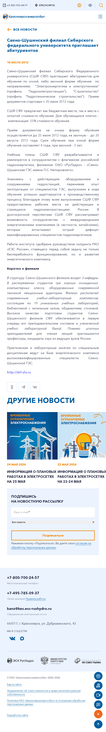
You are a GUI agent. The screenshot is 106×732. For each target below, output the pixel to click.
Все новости (25, 29)
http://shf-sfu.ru (19, 372)
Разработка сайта (17, 725)
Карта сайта (14, 694)
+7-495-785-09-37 (23, 603)
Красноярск (45, 5)
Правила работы (36, 609)
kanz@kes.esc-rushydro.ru (29, 619)
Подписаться (53, 546)
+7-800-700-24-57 (23, 588)
